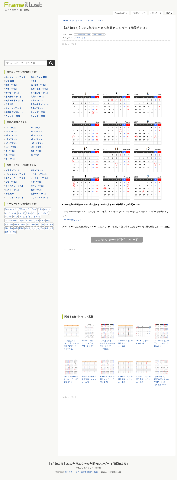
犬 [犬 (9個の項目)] (40, 224)
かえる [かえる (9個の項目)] (40, 209)
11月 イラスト (12, 147)
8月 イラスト (36, 139)
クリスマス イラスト (40, 197)
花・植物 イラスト (39, 85)
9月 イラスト (11, 143)
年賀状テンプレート (14, 112)
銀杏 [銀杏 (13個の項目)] (6, 232)
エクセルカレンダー (82, 34)
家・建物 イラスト (14, 97)
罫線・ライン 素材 (39, 77)
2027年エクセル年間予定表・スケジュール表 (89, 379)
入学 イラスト (37, 182)
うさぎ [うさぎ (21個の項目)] (34, 209)
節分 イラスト (37, 170)
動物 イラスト (12, 85)
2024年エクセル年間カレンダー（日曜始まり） (107, 379)
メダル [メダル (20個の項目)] (22, 220)
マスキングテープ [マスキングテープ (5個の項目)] (11, 220)
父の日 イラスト (13, 190)
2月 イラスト (36, 128)
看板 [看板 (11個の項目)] (11, 228)
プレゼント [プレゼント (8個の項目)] (23, 217)
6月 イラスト (36, 135)
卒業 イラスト (12, 182)
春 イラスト (11, 151)
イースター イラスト (40, 178)
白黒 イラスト (37, 108)
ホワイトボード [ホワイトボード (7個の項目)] (34, 217)
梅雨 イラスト (37, 151)
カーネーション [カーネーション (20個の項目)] (11, 213)
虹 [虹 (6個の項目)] (35, 228)
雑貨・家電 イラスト (15, 100)
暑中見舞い (10, 194)
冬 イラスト (11, 159)
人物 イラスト (12, 89)
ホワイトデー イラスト (16, 178)
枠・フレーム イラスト (16, 77)
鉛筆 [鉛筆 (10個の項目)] (51, 228)
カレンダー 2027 (13, 116)
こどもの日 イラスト (15, 186)
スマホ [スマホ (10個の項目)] (28, 213)
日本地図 (9, 104)
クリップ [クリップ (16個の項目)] (21, 213)
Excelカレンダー (81, 38)
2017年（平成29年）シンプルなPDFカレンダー (88, 343)
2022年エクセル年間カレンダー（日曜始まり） (161, 343)
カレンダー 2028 (38, 116)
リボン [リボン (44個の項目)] (36, 220)
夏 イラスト (11, 155)
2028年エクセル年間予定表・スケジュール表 (125, 379)
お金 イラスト (37, 100)
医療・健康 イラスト (40, 89)
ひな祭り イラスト (39, 174)
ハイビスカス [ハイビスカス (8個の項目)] (43, 213)
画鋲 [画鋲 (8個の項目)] (6, 228)
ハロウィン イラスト (15, 197)
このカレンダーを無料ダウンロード (116, 239)
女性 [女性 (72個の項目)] (6, 224)
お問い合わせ (155, 13)
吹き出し (34, 81)
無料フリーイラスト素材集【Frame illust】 (82, 472)
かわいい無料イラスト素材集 (88, 468)
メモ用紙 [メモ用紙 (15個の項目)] (29, 220)
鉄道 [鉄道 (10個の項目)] (46, 228)
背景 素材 (10, 81)
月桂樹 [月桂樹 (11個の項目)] (23, 224)
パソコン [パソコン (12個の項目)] (8, 217)
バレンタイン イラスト (16, 174)
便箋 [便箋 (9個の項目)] (48, 220)
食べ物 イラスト (13, 93)
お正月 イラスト (13, 170)
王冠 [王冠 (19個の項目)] (46, 224)
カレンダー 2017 (99, 34)
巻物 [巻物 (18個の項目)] (11, 224)
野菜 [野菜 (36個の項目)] (42, 228)
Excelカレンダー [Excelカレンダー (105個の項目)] (11, 209)
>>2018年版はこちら (72, 219)
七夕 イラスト (37, 190)
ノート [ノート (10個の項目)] (34, 213)
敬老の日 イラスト (39, 194)
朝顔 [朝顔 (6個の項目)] (28, 224)
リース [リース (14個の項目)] (42, 220)
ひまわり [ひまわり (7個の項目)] (47, 209)
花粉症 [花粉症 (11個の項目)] (27, 228)
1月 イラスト (11, 128)
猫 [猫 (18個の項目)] (43, 224)
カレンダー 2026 (38, 112)
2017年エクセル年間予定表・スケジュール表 (125, 343)
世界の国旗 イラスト (40, 104)
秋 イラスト (36, 155)
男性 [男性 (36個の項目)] (51, 224)
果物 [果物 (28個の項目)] (33, 224)
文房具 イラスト (38, 97)
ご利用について (139, 13)
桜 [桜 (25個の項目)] (37, 224)
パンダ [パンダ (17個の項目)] (15, 217)
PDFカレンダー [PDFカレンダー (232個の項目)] (24, 209)
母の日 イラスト (38, 186)
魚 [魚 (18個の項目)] (10, 232)
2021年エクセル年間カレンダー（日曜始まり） (71, 379)
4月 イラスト (36, 131)
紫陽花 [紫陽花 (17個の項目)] (21, 228)
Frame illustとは (121, 13)
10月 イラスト (37, 143)
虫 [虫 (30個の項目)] (32, 228)
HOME (169, 13)
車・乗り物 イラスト (40, 93)
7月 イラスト (11, 139)
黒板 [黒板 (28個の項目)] (14, 232)
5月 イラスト (11, 135)
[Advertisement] (116, 67)
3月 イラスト (11, 131)
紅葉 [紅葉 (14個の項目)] (16, 228)
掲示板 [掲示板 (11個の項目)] (16, 224)
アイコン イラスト (14, 108)
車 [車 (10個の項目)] (38, 228)
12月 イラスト (37, 147)
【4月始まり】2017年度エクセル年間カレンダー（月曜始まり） (88, 463)
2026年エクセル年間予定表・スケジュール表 (143, 379)
